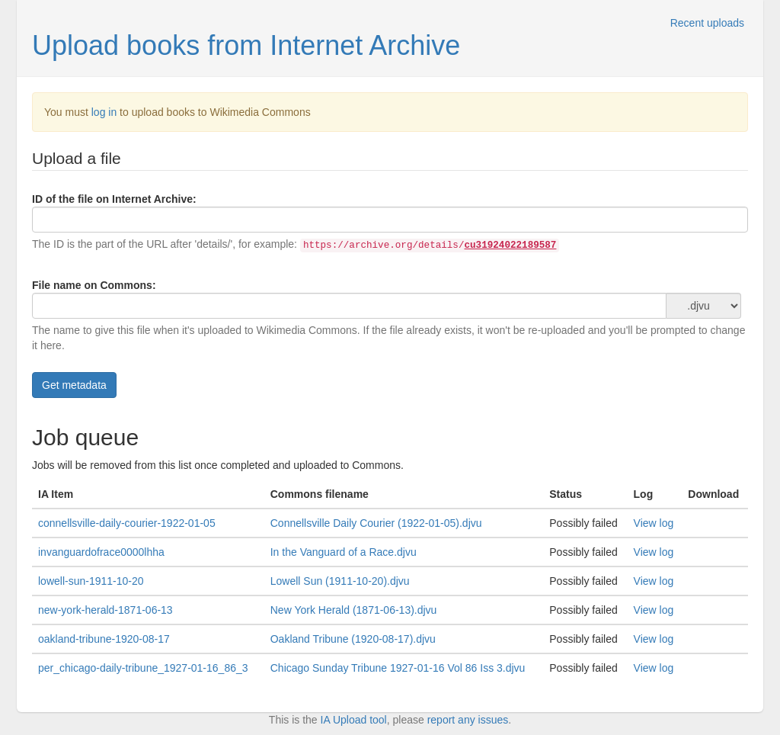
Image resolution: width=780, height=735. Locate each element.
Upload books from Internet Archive (246, 45)
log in (104, 112)
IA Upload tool (354, 720)
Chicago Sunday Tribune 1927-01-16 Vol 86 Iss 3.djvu (398, 668)
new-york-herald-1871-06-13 (105, 610)
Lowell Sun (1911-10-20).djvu (340, 581)
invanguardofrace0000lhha (101, 552)
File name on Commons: (94, 285)
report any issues (468, 720)
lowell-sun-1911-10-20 (91, 581)
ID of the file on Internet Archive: (114, 199)
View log (654, 523)
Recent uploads (707, 23)
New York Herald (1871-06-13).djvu (353, 610)
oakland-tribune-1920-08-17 (104, 639)
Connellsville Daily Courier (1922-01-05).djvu (376, 523)
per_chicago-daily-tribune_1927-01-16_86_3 (143, 668)
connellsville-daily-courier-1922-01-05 (127, 523)
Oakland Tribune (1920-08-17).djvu (353, 639)
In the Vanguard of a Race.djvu (343, 552)
